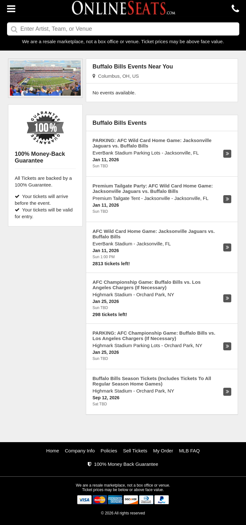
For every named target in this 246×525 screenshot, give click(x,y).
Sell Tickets (135, 450)
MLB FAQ (189, 450)
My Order (163, 450)
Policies (109, 450)
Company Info (80, 450)
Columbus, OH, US (116, 76)
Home (52, 450)
